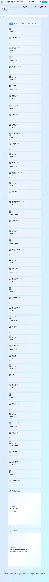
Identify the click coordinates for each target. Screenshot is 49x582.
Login (45, 2)
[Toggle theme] (40, 2)
